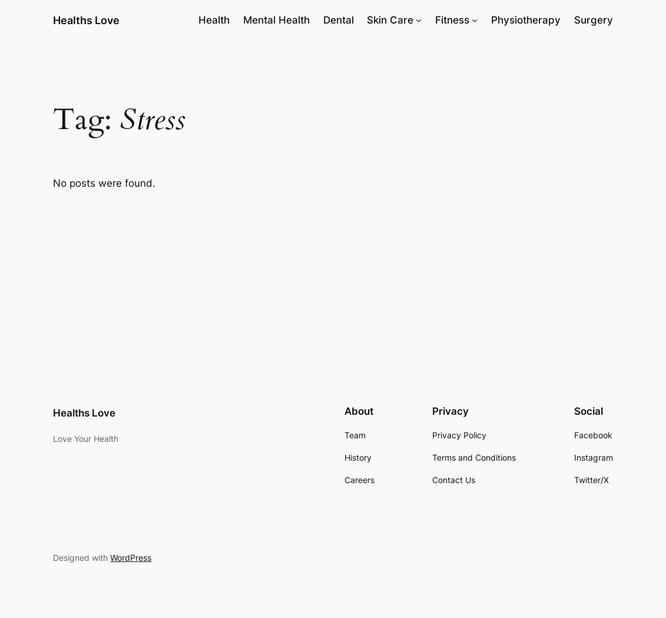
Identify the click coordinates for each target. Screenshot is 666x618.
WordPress (130, 558)
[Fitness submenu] (475, 20)
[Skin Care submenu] (419, 20)
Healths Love (86, 20)
